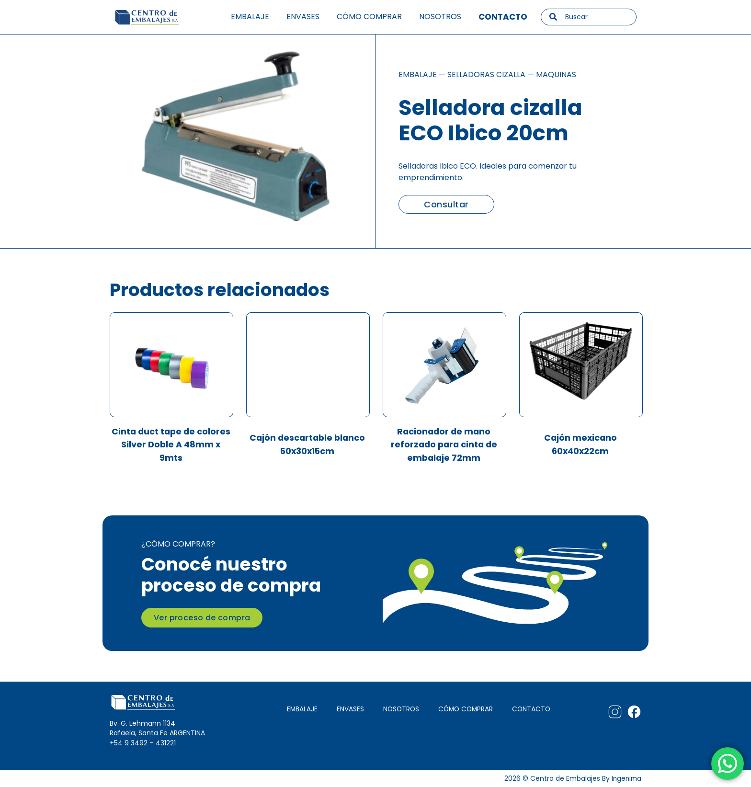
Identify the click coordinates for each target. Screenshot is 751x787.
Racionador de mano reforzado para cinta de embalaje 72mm (444, 445)
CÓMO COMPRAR (465, 708)
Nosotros (440, 16)
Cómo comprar (369, 16)
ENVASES (349, 708)
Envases (302, 16)
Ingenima (625, 778)
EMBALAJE (301, 708)
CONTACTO (531, 708)
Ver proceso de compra (202, 617)
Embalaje (250, 16)
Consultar (446, 204)
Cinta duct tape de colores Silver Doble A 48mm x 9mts (170, 445)
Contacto (502, 17)
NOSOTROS (400, 708)
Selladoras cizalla (486, 74)
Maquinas (556, 74)
